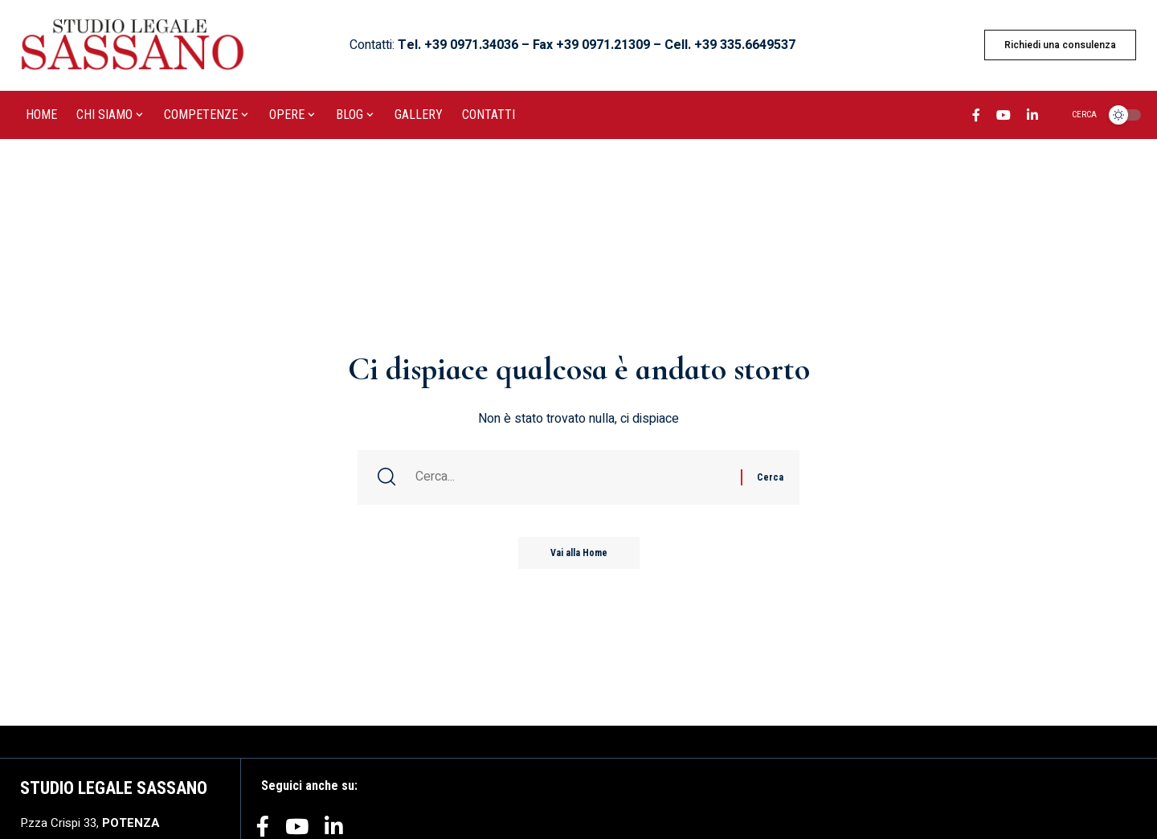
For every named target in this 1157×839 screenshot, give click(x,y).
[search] (1075, 115)
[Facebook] (976, 117)
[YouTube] (1003, 117)
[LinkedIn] (1032, 117)
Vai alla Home (578, 553)
